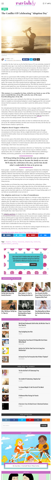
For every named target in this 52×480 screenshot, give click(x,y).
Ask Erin (26, 472)
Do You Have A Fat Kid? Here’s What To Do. (26, 466)
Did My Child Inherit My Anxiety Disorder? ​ (7, 294)
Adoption (8, 242)
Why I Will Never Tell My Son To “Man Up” (8, 312)
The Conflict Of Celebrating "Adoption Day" (30, 379)
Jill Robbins (7, 58)
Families (5, 9)
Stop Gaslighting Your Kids (26, 332)
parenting (15, 243)
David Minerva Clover (22, 327)
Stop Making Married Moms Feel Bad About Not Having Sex (42, 313)
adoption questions (9, 214)
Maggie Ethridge (21, 344)
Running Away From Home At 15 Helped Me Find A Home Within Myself (33, 341)
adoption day (29, 242)
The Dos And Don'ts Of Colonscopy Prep (29, 371)
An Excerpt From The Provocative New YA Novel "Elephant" (33, 357)
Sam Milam (20, 333)
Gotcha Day (37, 242)
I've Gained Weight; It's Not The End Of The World (31, 387)
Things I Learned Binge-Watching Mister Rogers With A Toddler (24, 313)
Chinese (14, 242)
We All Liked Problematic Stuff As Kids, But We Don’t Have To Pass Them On (34, 324)
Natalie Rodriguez (21, 358)
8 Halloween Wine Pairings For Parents (29, 396)
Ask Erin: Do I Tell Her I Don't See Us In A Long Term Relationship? (32, 349)
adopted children (6, 243)
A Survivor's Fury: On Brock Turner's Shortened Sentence (33, 404)
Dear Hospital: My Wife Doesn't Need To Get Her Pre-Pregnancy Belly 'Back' (43, 295)
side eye (39, 115)
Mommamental (26, 433)
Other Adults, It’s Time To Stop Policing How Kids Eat (25, 294)
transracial (21, 242)
